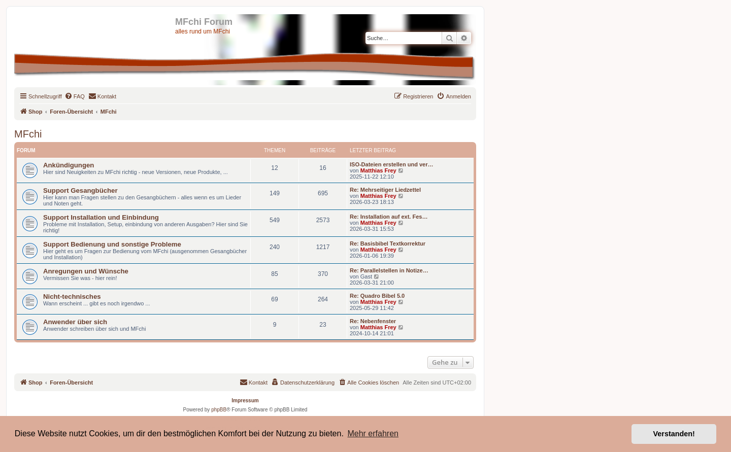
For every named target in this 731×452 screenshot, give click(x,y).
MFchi (28, 134)
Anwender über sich (75, 322)
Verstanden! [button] (674, 434)
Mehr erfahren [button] (372, 433)
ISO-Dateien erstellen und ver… (391, 164)
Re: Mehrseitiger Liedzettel (385, 190)
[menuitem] (74, 96)
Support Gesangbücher (80, 190)
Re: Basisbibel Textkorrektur (387, 243)
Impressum (244, 400)
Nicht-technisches (72, 296)
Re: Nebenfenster (373, 321)
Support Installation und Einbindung (101, 217)
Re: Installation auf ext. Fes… (388, 217)
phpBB (218, 409)
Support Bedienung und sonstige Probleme (112, 244)
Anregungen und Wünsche (85, 271)
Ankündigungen (68, 165)
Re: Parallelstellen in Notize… (389, 270)
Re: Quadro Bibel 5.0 (377, 296)
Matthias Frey (378, 170)
